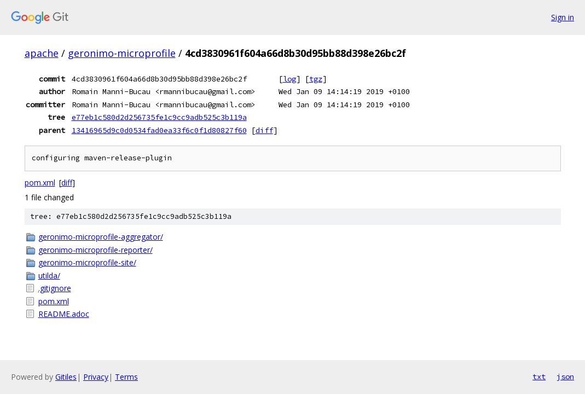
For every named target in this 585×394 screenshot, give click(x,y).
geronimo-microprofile (122, 53)
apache (42, 53)
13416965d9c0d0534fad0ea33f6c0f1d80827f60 (159, 130)
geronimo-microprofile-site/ (87, 262)
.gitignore (54, 288)
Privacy (95, 377)
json (565, 376)
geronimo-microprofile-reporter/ (95, 250)
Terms (126, 377)
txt (539, 376)
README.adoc (63, 314)
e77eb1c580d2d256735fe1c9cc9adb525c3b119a (159, 117)
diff (264, 130)
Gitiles (66, 377)
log (289, 79)
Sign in (562, 17)
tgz (315, 79)
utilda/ (49, 275)
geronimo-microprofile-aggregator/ (100, 236)
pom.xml (40, 182)
